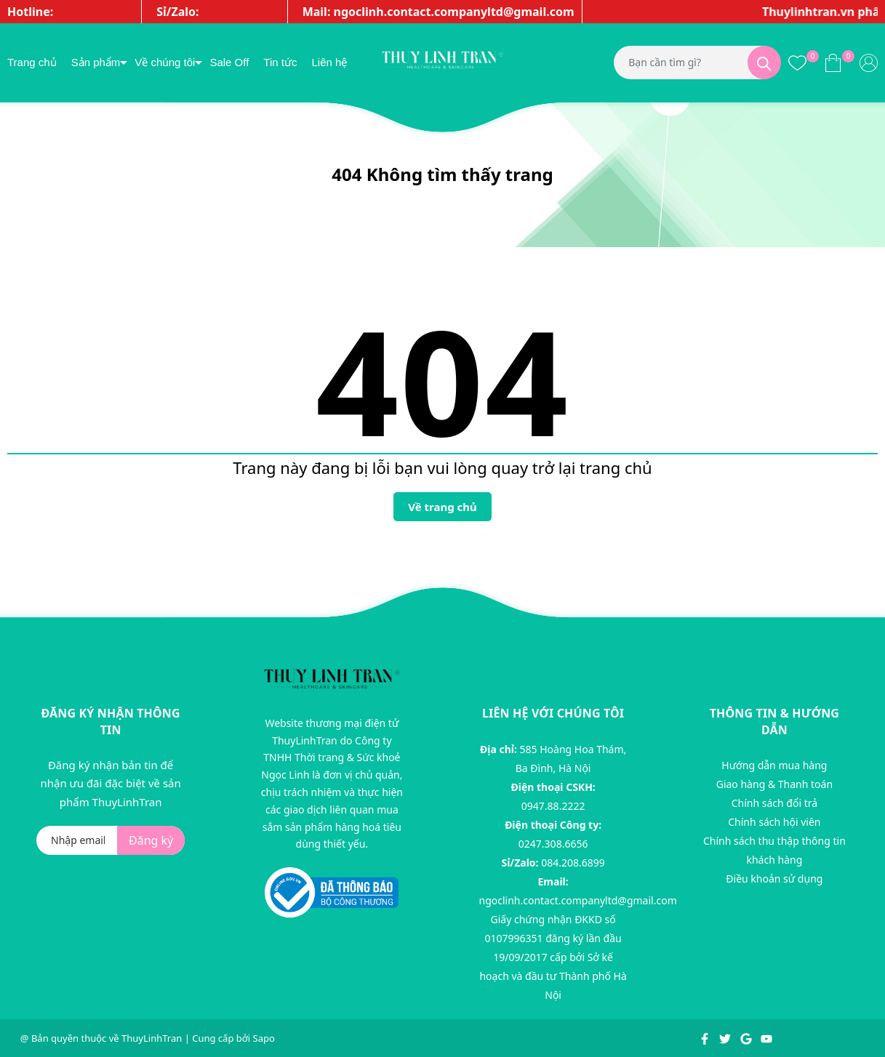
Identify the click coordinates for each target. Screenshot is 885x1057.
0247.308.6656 (553, 844)
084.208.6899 (573, 862)
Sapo (264, 1038)
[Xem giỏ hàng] (833, 62)
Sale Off (229, 62)
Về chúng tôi (165, 62)
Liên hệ (329, 62)
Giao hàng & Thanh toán (774, 784)
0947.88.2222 (553, 806)
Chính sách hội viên (774, 822)
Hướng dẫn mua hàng (774, 765)
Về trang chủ (442, 506)
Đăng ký (151, 840)
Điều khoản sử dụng (774, 878)
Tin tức (280, 62)
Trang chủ (32, 62)
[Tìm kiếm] (764, 62)
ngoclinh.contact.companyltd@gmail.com (578, 900)
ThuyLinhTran (151, 1038)
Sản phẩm (96, 62)
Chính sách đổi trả (774, 803)
